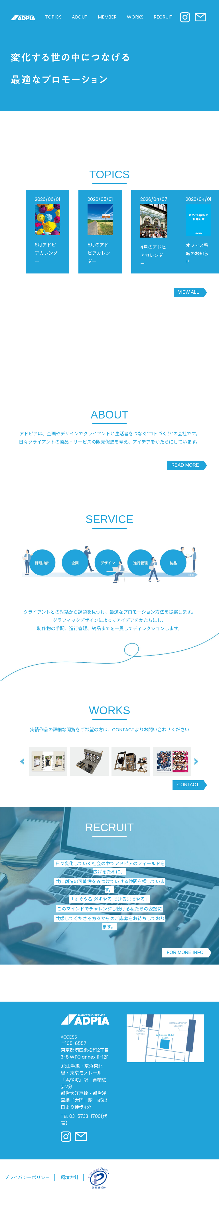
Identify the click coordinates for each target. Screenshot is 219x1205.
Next (197, 766)
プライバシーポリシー (27, 1182)
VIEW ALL (188, 297)
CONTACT (188, 789)
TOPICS (53, 22)
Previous (23, 766)
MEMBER (107, 22)
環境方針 (69, 1182)
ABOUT (80, 22)
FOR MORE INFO (185, 957)
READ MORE (185, 469)
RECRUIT (163, 22)
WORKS (135, 22)
